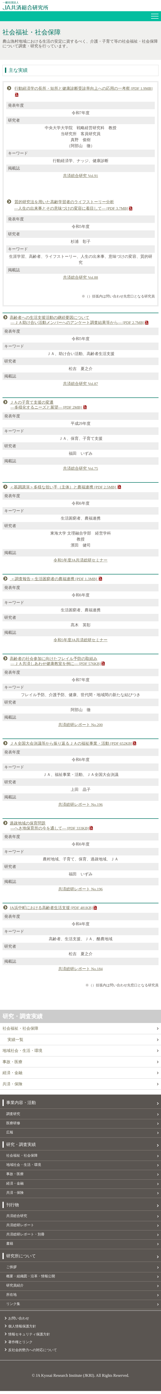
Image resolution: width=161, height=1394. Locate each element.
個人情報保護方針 (22, 1329)
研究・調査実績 (23, 1016)
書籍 (9, 1246)
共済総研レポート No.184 (80, 968)
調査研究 (13, 1114)
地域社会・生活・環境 (22, 1050)
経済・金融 (12, 1073)
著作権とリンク (20, 1345)
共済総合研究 (16, 1217)
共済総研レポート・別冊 (25, 1236)
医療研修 (13, 1123)
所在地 (11, 1298)
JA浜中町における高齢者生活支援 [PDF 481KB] (51, 907)
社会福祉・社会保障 (20, 1028)
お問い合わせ (18, 1321)
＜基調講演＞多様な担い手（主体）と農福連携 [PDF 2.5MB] (63, 487)
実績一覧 (15, 1039)
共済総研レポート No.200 (80, 724)
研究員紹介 (15, 1288)
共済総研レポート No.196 (80, 804)
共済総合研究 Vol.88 (80, 277)
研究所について (21, 1258)
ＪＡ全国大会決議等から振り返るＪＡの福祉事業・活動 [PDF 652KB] (71, 743)
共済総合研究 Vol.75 (80, 468)
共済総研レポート (20, 1227)
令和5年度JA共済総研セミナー (81, 560)
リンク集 (13, 1307)
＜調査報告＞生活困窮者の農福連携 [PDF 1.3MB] (54, 578)
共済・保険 (12, 1084)
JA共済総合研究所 (81, 5)
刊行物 (12, 1206)
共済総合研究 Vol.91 (80, 176)
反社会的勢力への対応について (32, 1353)
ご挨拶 (11, 1269)
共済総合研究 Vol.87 (80, 383)
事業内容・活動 (21, 1103)
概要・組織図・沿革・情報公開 (30, 1279)
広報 (9, 1133)
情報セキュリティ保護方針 (29, 1337)
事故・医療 (12, 1062)
